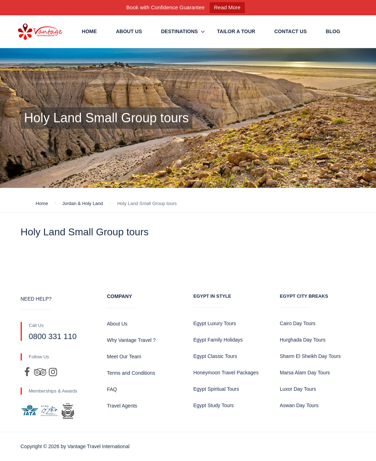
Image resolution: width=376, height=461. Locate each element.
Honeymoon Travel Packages (226, 372)
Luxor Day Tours (298, 389)
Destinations (179, 31)
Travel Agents (122, 406)
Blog (333, 31)
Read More (227, 7)
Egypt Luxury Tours (215, 323)
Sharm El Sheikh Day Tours (310, 356)
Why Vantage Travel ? (131, 340)
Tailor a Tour (236, 31)
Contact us (290, 31)
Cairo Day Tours (297, 323)
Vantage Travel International (98, 446)
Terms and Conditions (131, 373)
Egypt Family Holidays (218, 340)
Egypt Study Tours (214, 405)
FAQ (112, 389)
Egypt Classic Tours (215, 356)
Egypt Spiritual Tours (216, 389)
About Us (129, 31)
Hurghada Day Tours (302, 340)
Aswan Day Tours (299, 405)
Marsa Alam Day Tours (305, 372)
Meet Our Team (124, 356)
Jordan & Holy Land (82, 203)
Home (89, 31)
